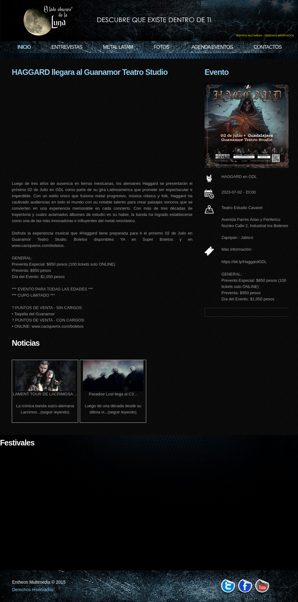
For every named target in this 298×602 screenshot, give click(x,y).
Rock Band (149, 21)
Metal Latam (118, 47)
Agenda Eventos (212, 47)
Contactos (268, 47)
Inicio (24, 47)
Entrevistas (67, 47)
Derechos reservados (32, 589)
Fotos (161, 47)
